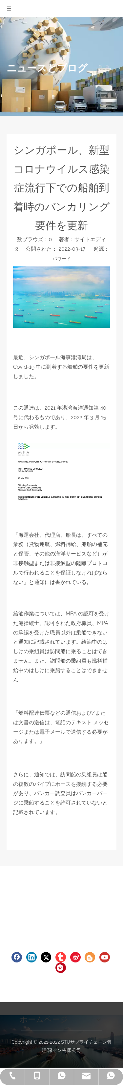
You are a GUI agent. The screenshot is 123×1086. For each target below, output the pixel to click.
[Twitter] (46, 957)
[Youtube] (104, 957)
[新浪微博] (75, 957)
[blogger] (90, 957)
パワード (61, 258)
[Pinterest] (60, 967)
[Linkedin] (31, 957)
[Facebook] (16, 957)
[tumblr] (60, 957)
